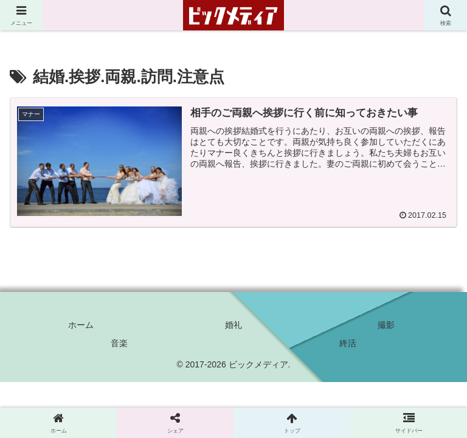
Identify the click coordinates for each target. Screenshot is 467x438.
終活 (347, 343)
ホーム (81, 325)
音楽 (119, 343)
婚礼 (233, 325)
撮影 (386, 325)
